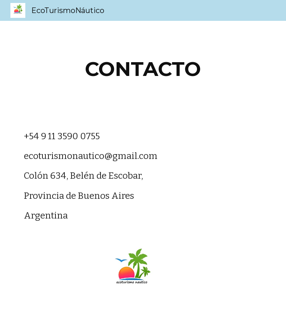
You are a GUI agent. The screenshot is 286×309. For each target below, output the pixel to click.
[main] (143, 69)
